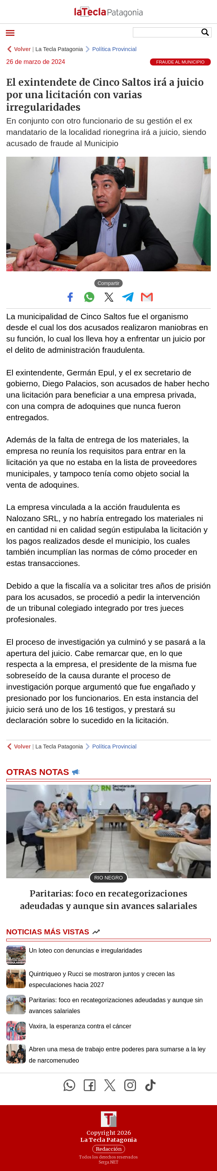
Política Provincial (114, 49)
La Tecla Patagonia (59, 49)
